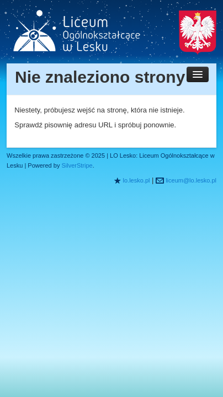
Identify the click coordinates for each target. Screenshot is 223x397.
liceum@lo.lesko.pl (191, 180)
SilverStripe (76, 165)
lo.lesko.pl (136, 180)
